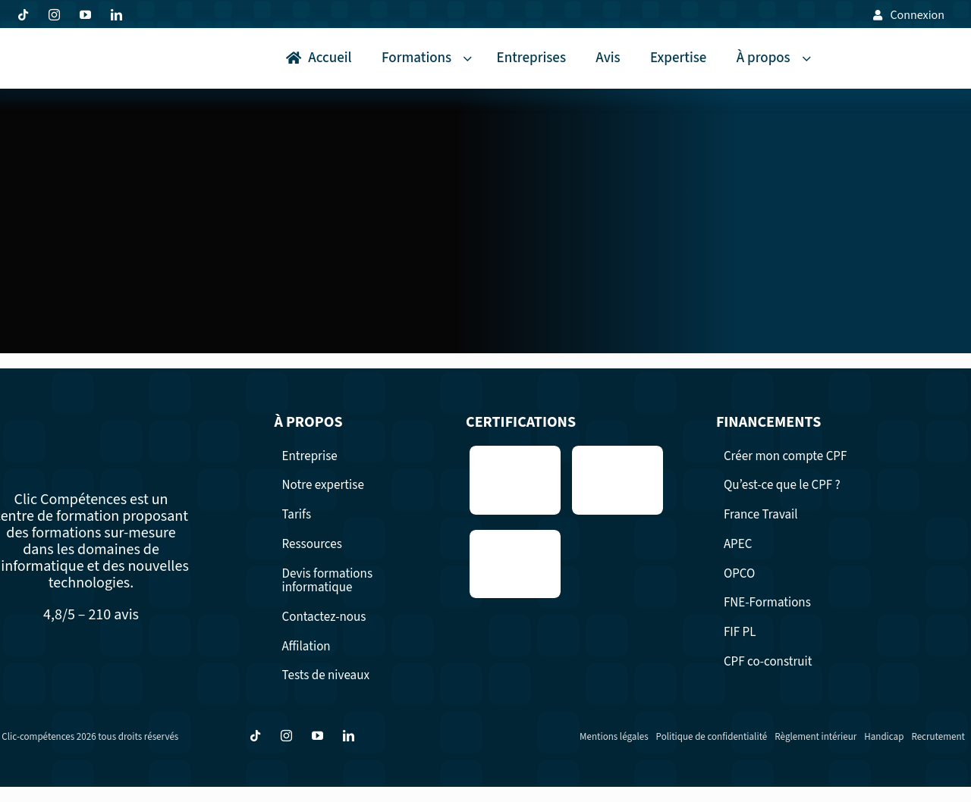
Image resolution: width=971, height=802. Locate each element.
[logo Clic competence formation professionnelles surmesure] (61, 48)
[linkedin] (116, 15)
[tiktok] (23, 15)
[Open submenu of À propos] (809, 59)
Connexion (917, 15)
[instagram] (54, 15)
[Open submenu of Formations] (470, 59)
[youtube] (85, 15)
